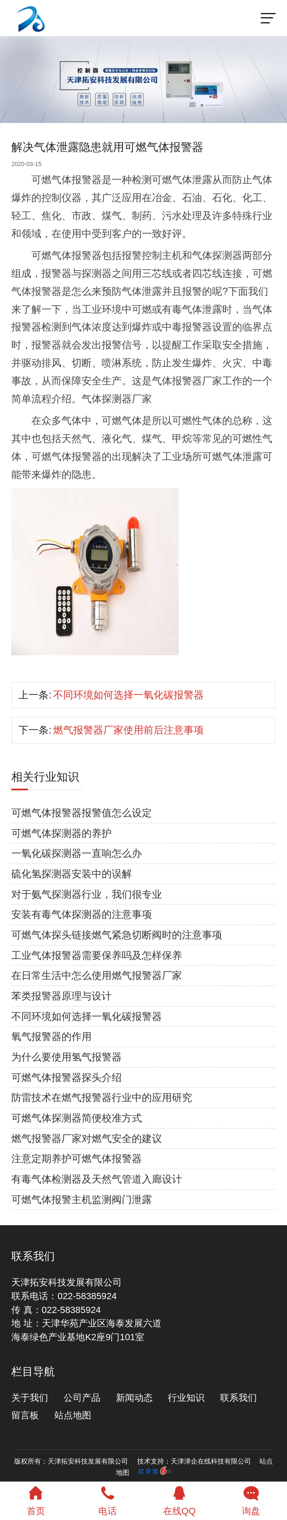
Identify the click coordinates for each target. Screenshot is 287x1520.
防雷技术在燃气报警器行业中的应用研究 (101, 1097)
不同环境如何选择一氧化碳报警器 (128, 694)
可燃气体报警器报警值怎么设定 (81, 812)
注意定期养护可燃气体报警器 (76, 1158)
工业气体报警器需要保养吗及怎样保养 (96, 955)
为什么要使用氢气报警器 (66, 1057)
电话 (108, 1499)
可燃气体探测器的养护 (61, 833)
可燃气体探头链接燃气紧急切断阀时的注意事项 (116, 934)
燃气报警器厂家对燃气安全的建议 (86, 1138)
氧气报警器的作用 (51, 1036)
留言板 (25, 1415)
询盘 (251, 1499)
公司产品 (82, 1397)
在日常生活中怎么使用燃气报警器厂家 (96, 975)
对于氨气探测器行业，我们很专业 (86, 894)
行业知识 (186, 1397)
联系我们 (238, 1397)
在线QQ (179, 1499)
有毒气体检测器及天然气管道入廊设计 (96, 1179)
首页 (36, 1499)
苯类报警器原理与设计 (61, 995)
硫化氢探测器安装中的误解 (71, 873)
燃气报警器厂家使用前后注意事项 (128, 730)
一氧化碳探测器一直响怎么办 (76, 853)
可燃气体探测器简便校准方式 (76, 1118)
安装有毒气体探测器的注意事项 (81, 914)
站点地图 (72, 1415)
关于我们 (29, 1397)
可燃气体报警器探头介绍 (66, 1077)
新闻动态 (134, 1397)
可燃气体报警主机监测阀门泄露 (81, 1199)
